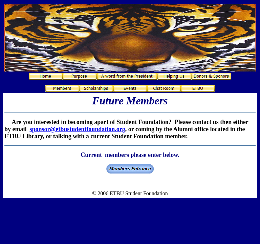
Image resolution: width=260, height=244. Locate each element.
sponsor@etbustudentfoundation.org (77, 129)
